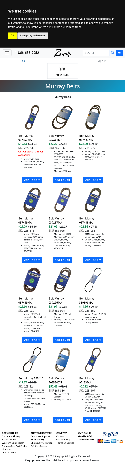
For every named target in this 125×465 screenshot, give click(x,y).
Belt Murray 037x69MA (25, 220)
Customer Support (40, 436)
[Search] (113, 53)
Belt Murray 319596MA (86, 300)
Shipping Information (42, 442)
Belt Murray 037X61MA (56, 138)
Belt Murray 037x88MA (86, 220)
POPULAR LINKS (10, 433)
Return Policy (37, 439)
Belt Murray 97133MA (86, 380)
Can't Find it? (84, 433)
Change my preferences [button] (32, 35)
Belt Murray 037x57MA (25, 138)
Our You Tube (9, 452)
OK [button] (12, 35)
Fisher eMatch (9, 439)
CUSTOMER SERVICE (41, 433)
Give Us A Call (85, 436)
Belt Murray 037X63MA (86, 138)
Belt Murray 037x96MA (56, 300)
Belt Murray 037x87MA (56, 220)
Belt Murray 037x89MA (25, 300)
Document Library (11, 436)
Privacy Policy (63, 439)
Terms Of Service (65, 442)
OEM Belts (62, 75)
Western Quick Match (13, 442)
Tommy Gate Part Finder (14, 446)
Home (22, 60)
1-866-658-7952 (27, 52)
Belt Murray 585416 (30, 378)
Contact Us (62, 436)
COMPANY (61, 433)
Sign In (102, 61)
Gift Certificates (39, 446)
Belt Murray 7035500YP (56, 380)
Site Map (6, 449)
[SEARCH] (96, 53)
